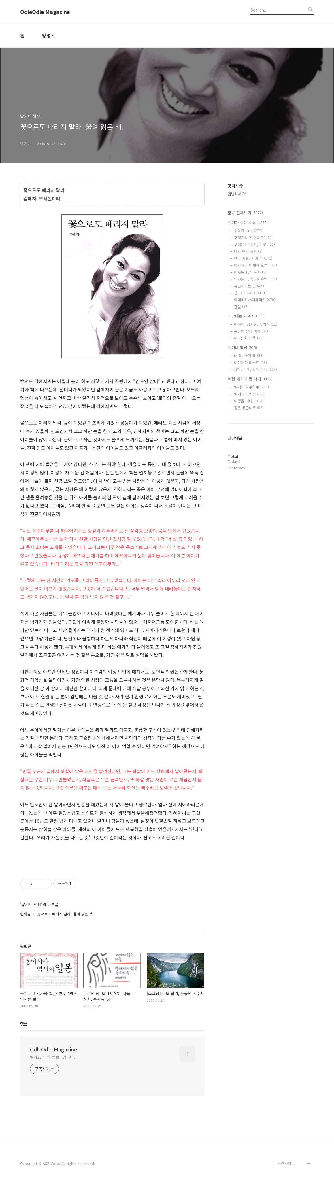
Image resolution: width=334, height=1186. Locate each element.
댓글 (24, 1023)
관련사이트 (286, 1163)
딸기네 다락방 (249, 394)
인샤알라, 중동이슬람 (255, 279)
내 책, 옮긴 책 (248, 355)
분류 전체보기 (245, 212)
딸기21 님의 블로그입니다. (52, 1057)
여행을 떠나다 (249, 401)
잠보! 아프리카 (250, 293)
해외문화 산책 (248, 338)
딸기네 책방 (242, 347)
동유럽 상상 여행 (251, 331)
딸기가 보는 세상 (248, 222)
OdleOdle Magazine (45, 12)
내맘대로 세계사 (246, 316)
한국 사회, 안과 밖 (253, 258)
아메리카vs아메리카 (254, 299)
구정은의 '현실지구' (253, 237)
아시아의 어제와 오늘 (255, 265)
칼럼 (241, 306)
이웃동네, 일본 (250, 272)
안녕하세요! (237, 193)
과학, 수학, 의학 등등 (255, 369)
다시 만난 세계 (248, 251)
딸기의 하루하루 (251, 387)
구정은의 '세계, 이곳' (254, 244)
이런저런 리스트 (250, 362)
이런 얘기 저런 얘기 (250, 379)
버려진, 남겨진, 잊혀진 (255, 324)
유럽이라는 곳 (249, 286)
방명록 (48, 35)
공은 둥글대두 (248, 408)
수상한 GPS (248, 230)
